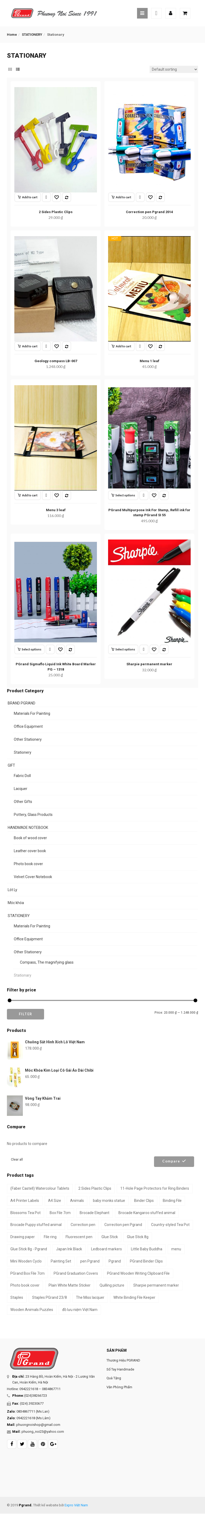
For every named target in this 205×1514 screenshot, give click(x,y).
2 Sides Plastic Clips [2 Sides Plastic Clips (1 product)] (94, 1188)
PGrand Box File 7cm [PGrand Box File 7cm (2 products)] (27, 1273)
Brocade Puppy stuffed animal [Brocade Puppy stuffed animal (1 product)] (36, 1225)
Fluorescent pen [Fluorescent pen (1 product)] (79, 1237)
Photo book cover (28, 864)
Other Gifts (23, 801)
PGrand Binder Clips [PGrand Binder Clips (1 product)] (146, 1261)
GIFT (11, 765)
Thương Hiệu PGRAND (123, 1360)
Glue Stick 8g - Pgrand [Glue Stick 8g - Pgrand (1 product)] (28, 1249)
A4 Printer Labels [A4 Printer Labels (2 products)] (24, 1200)
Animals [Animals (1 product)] (77, 1200)
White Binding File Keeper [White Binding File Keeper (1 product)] (134, 1297)
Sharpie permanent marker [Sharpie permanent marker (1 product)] (156, 1285)
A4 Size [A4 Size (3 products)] (54, 1200)
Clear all (17, 1159)
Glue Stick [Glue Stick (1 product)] (109, 1237)
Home (12, 35)
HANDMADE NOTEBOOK (28, 827)
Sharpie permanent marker (149, 664)
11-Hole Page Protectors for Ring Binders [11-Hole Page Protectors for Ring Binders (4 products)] (154, 1188)
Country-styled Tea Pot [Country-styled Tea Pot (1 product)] (170, 1225)
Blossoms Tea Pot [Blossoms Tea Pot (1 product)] (25, 1213)
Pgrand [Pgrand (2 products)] (115, 1261)
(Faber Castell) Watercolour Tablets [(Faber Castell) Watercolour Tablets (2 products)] (39, 1188)
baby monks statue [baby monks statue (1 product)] (109, 1200)
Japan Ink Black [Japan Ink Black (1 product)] (69, 1249)
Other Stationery (28, 739)
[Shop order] (174, 69)
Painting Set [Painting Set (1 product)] (61, 1261)
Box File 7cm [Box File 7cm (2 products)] (60, 1213)
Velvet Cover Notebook (33, 877)
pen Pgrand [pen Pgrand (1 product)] (90, 1261)
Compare (171, 1161)
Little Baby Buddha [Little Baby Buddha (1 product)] (146, 1249)
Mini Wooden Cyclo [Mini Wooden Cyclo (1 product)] (26, 1261)
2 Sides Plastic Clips (55, 212)
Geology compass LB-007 (56, 361)
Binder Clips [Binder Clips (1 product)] (144, 1200)
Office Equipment (28, 726)
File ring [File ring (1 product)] (50, 1237)
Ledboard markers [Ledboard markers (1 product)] (106, 1249)
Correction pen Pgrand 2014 (149, 212)
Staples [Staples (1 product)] (16, 1297)
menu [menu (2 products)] (176, 1249)
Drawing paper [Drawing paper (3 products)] (22, 1237)
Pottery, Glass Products (33, 814)
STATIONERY (32, 35)
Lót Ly (12, 890)
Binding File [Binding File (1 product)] (172, 1200)
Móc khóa (16, 903)
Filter (25, 1014)
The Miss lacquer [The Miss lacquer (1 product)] (90, 1297)
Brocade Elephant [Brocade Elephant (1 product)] (94, 1213)
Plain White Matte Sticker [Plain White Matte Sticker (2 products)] (70, 1285)
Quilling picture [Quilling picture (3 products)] (112, 1285)
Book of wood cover (30, 838)
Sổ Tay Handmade (120, 1369)
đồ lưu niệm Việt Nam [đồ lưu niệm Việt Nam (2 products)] (79, 1310)
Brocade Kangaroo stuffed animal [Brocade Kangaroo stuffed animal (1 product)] (146, 1213)
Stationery (22, 752)
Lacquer (20, 789)
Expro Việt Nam (76, 1505)
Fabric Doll (22, 776)
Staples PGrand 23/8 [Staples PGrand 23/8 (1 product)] (49, 1297)
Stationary (22, 975)
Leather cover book (30, 851)
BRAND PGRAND (21, 703)
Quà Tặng (113, 1378)
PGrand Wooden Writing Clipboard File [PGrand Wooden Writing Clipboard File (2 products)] (138, 1273)
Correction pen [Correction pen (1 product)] (83, 1225)
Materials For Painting (32, 713)
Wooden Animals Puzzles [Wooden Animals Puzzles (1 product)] (31, 1310)
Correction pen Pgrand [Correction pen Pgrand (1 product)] (123, 1225)
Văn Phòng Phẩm (119, 1387)
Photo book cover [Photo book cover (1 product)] (25, 1285)
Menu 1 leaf (149, 361)
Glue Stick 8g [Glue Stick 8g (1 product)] (137, 1237)
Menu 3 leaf (56, 510)
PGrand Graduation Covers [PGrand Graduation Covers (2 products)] (76, 1273)
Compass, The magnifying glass (47, 962)
